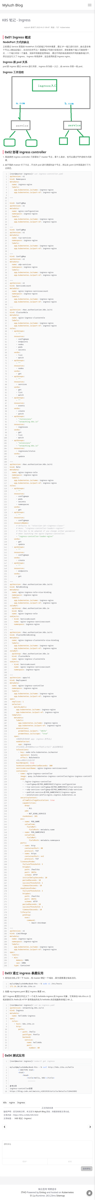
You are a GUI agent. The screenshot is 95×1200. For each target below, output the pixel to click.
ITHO (23, 1192)
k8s (5, 1102)
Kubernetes (65, 27)
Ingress (21, 1102)
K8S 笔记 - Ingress (23, 1118)
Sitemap (60, 1195)
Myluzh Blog (12, 5)
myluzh (27, 27)
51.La (32, 1195)
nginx (12, 1102)
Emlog (42, 1192)
